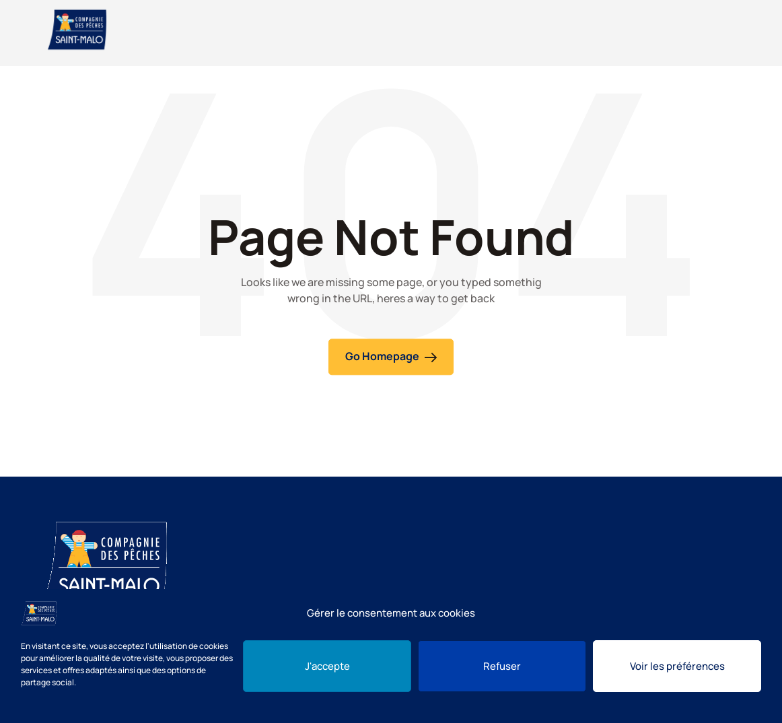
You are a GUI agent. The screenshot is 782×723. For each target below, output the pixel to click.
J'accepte (327, 666)
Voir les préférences (677, 666)
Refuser (502, 666)
